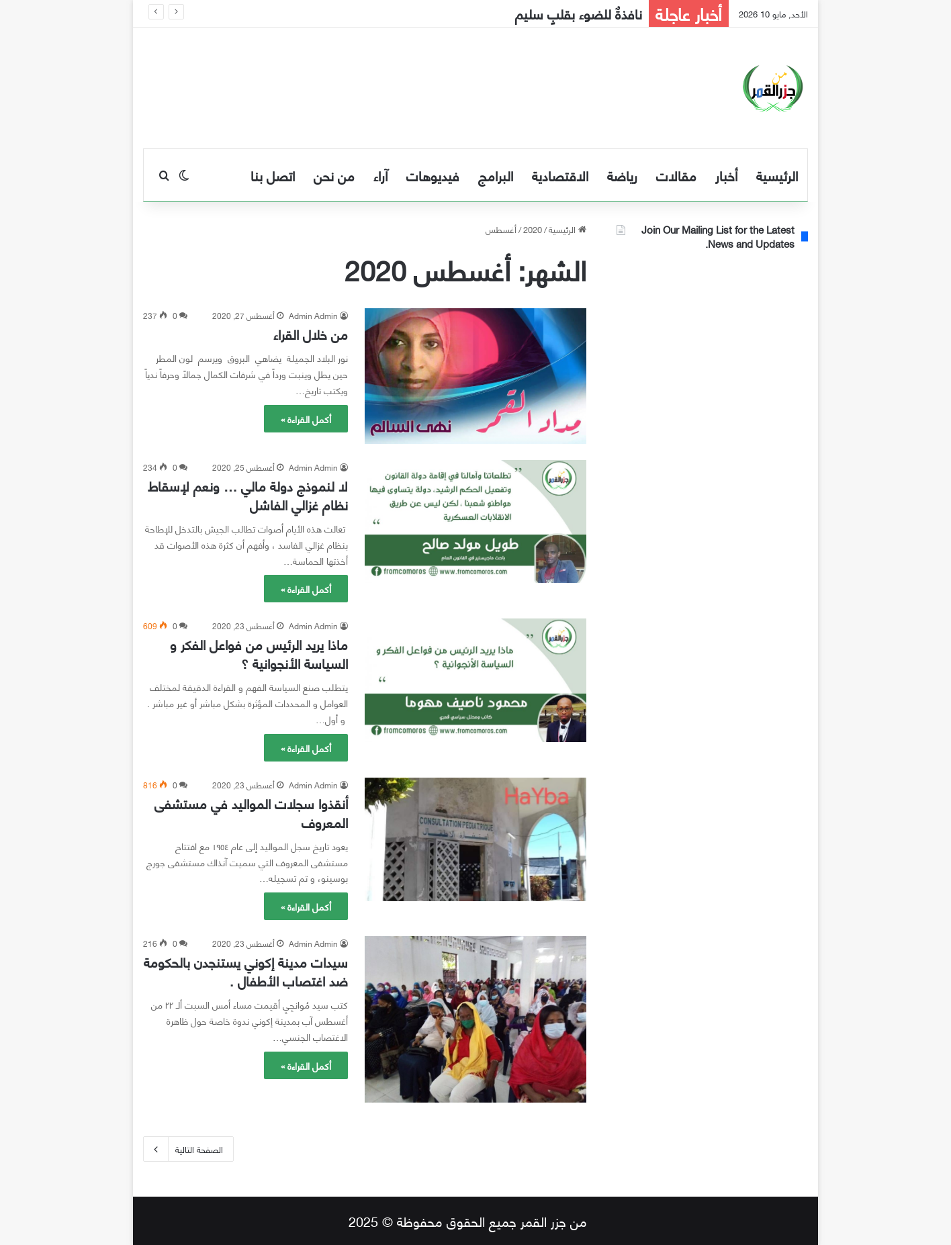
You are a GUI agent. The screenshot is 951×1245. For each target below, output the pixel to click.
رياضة (622, 175)
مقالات (676, 175)
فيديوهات (432, 175)
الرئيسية (777, 175)
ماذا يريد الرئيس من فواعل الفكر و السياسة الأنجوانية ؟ (259, 653)
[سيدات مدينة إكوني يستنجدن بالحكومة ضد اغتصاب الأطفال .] (475, 1019)
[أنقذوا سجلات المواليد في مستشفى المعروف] (475, 839)
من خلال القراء (310, 333)
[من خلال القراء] (475, 376)
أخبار (726, 175)
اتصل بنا (273, 175)
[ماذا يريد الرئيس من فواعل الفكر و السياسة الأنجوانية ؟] (475, 679)
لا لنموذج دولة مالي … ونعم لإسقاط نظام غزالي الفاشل (248, 494)
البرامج (495, 175)
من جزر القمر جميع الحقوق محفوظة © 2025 (468, 1220)
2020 (532, 229)
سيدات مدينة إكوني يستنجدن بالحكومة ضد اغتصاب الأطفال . (246, 971)
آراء (380, 175)
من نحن (334, 175)
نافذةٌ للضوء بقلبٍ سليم (578, 13)
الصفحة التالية (188, 1149)
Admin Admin (313, 315)
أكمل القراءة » (306, 418)
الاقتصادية (560, 175)
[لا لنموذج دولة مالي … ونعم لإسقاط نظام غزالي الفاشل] (475, 521)
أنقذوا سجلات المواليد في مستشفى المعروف (251, 812)
